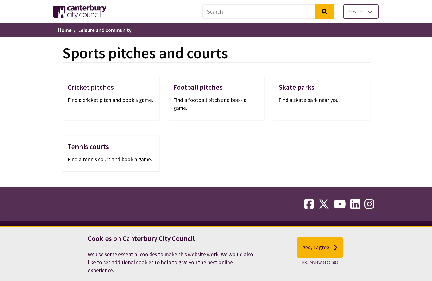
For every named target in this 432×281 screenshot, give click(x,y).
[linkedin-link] (355, 204)
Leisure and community (105, 30)
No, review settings (320, 263)
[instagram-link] (369, 204)
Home (65, 30)
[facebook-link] (309, 204)
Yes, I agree (320, 249)
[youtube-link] (340, 204)
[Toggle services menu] (361, 11)
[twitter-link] (323, 204)
